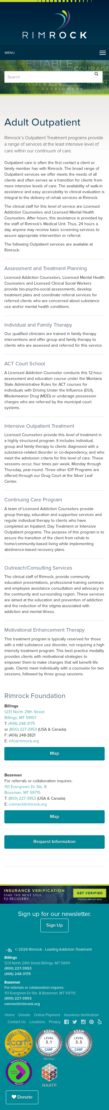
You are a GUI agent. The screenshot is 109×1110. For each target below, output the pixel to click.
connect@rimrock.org (28, 804)
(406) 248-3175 (21, 723)
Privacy (54, 1022)
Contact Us (17, 1022)
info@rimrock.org (24, 741)
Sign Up (54, 925)
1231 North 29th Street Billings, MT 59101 (37, 963)
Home (10, 1015)
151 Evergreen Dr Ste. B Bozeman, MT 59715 (40, 993)
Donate (22, 1097)
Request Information (54, 842)
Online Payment (47, 1015)
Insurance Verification (81, 1015)
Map (54, 753)
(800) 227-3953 (23, 729)
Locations (37, 1022)
